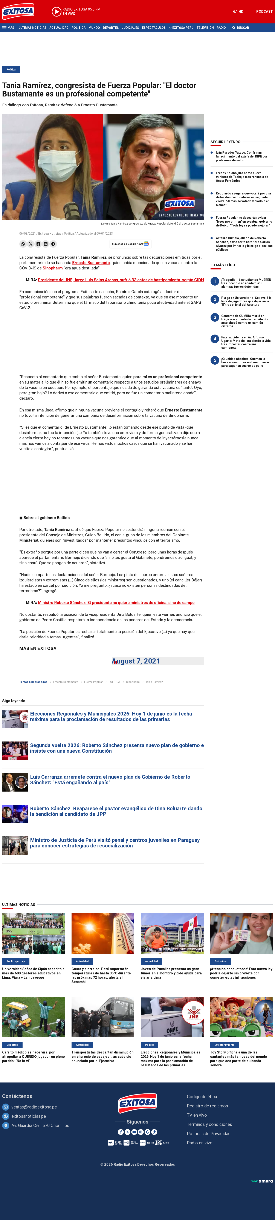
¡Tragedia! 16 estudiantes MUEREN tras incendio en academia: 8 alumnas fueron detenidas (246, 283)
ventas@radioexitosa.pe (34, 1107)
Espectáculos (154, 27)
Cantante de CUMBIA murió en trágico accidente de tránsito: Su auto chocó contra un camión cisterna (244, 321)
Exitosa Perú (183, 27)
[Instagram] (141, 1132)
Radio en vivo (199, 1142)
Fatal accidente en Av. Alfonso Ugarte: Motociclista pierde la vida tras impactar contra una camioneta (246, 342)
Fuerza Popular (93, 681)
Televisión (205, 27)
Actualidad (59, 27)
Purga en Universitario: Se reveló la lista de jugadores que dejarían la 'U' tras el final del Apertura (246, 301)
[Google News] (147, 1132)
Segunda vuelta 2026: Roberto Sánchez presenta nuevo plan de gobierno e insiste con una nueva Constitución (117, 748)
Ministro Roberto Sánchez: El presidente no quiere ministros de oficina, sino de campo (116, 602)
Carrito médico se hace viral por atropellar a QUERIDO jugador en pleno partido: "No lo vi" (33, 1056)
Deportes (111, 27)
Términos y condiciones (209, 1124)
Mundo (94, 27)
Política (79, 27)
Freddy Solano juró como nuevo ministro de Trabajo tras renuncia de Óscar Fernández (242, 176)
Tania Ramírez (154, 681)
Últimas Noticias (32, 27)
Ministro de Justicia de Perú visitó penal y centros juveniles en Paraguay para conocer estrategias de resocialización (115, 843)
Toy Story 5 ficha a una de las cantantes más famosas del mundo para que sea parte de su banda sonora (238, 1058)
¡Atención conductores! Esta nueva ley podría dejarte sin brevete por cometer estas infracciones (241, 973)
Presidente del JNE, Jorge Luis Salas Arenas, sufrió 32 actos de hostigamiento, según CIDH (121, 280)
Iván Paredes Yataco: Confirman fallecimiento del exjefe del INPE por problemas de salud (241, 156)
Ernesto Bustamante (65, 681)
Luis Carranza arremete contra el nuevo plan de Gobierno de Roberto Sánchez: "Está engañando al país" (110, 780)
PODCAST (264, 11)
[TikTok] (154, 1132)
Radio (221, 27)
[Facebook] (121, 1132)
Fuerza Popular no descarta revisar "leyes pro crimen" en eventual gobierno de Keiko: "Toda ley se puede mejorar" (244, 221)
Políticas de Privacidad (209, 1133)
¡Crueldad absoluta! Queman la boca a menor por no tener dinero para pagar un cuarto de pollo (245, 362)
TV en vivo (197, 1115)
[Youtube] (134, 1132)
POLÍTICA (114, 681)
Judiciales (130, 27)
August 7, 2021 (136, 661)
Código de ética (202, 1096)
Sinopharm (133, 681)
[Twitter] (127, 1132)
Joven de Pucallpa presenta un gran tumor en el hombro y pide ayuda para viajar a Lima (171, 973)
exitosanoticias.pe (28, 1116)
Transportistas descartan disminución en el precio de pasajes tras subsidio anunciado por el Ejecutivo (102, 1056)
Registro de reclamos (207, 1105)
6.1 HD (238, 11)
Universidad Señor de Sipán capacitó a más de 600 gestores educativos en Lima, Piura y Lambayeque (33, 973)
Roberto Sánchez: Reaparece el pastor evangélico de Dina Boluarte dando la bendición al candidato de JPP (116, 811)
